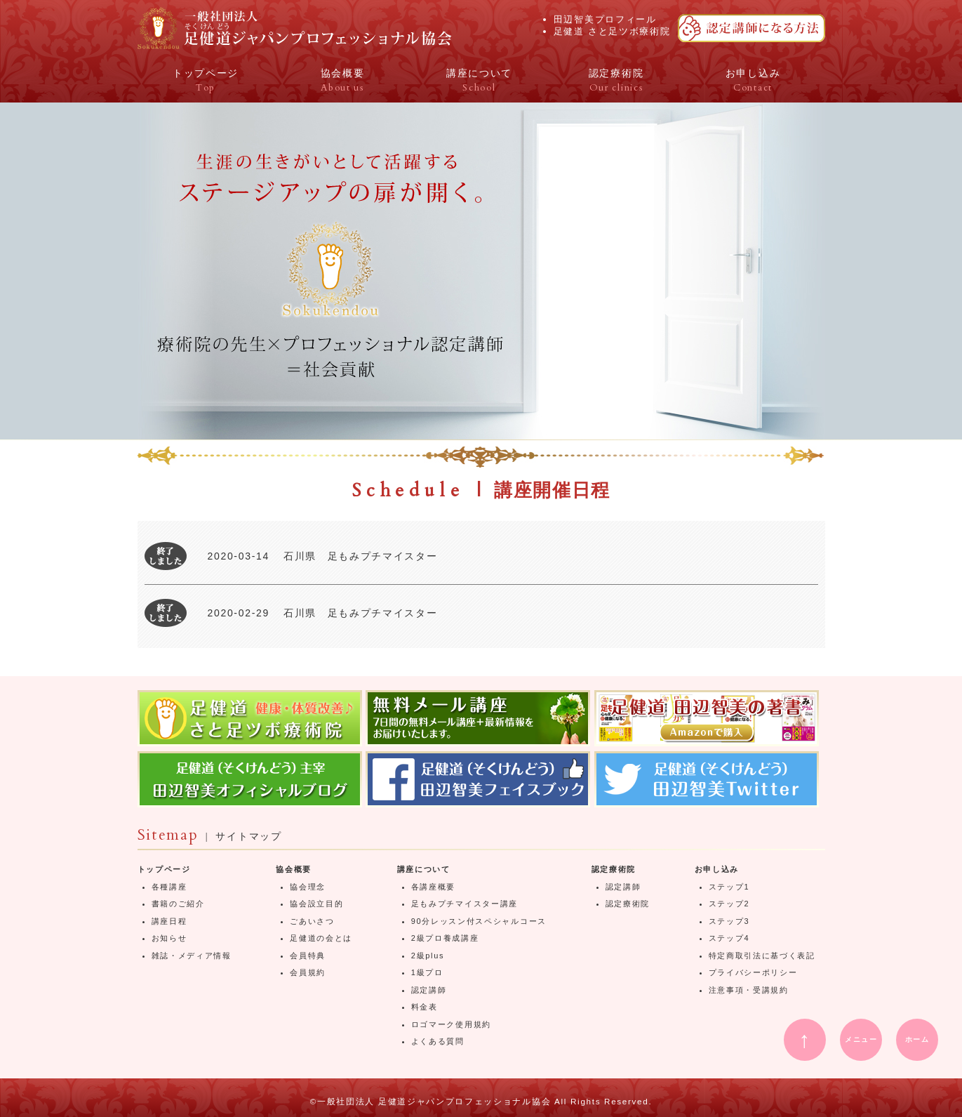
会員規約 (308, 972)
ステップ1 (729, 887)
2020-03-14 (238, 556)
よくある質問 (438, 1041)
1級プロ (427, 972)
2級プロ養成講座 (445, 938)
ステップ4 (729, 938)
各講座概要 (433, 887)
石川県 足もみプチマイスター (360, 556)
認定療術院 (614, 869)
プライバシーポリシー (753, 972)
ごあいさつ (312, 921)
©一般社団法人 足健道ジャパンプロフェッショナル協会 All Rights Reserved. (481, 1101)
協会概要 (294, 869)
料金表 (424, 1007)
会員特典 (308, 955)
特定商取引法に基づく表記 (762, 955)
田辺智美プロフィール (605, 19)
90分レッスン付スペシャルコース (479, 921)
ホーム (917, 1039)
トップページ (164, 869)
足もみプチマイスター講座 (464, 903)
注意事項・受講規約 (749, 990)
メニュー (861, 1039)
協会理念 (308, 887)
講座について (423, 869)
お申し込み (717, 869)
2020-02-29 (238, 613)
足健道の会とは (321, 938)
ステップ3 (729, 921)
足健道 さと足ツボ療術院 (612, 31)
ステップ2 (729, 903)
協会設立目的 (316, 903)
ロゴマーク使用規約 (451, 1024)
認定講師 (429, 990)
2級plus (427, 955)
